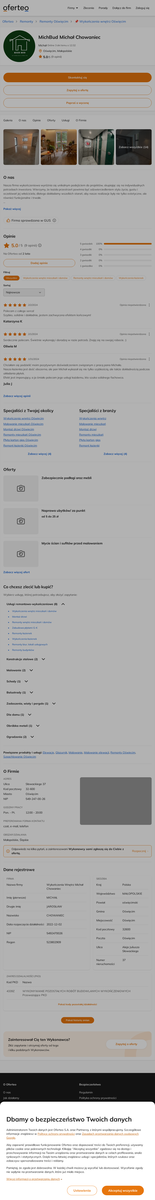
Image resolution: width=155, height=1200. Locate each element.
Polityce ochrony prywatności (56, 1134)
